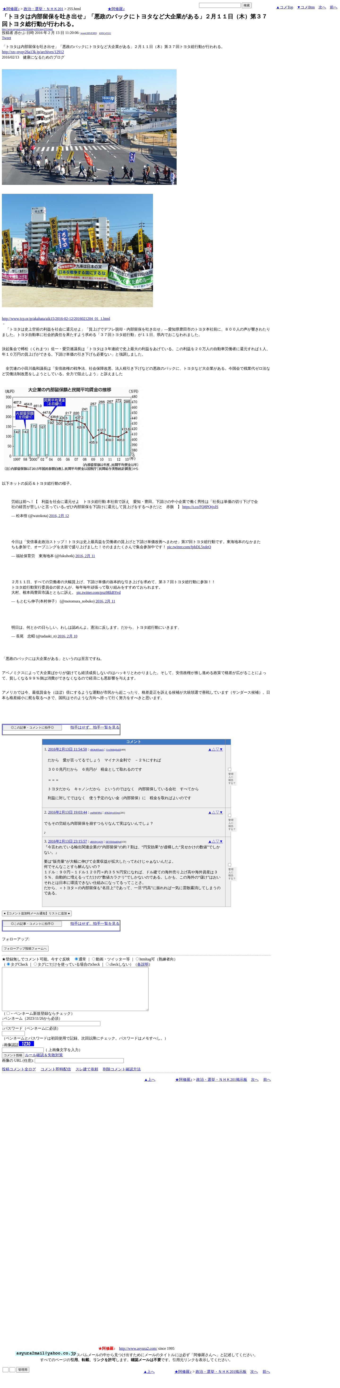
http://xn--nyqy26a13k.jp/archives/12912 (33, 52)
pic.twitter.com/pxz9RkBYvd (98, 592)
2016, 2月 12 (59, 516)
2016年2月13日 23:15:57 (67, 841)
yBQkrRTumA (97, 749)
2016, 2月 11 (85, 556)
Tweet (6, 38)
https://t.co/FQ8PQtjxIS (200, 507)
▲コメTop (284, 7)
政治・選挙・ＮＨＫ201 (43, 9)
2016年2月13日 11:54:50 (67, 749)
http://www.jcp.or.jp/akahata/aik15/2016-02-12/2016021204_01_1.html (56, 319)
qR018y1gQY (96, 841)
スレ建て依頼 (87, 1078)
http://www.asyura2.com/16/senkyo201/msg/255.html (27, 29)
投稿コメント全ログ (19, 1078)
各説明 (143, 964)
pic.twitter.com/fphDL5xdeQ (189, 547)
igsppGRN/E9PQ (89, 33)
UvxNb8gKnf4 (113, 749)
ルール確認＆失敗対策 (44, 1063)
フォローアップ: (15, 939)
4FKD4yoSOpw (112, 812)
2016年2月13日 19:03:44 (67, 812)
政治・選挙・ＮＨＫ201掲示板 (221, 1088)
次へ (322, 7)
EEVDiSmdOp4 (113, 841)
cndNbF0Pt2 (96, 812)
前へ (333, 7)
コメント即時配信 (56, 1078)
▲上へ (149, 1088)
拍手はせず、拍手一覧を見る (94, 727)
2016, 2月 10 (67, 636)
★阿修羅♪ (11, 9)
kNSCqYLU (105, 33)
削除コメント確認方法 (122, 1078)
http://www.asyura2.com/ (138, 1357)
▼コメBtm (306, 7)
